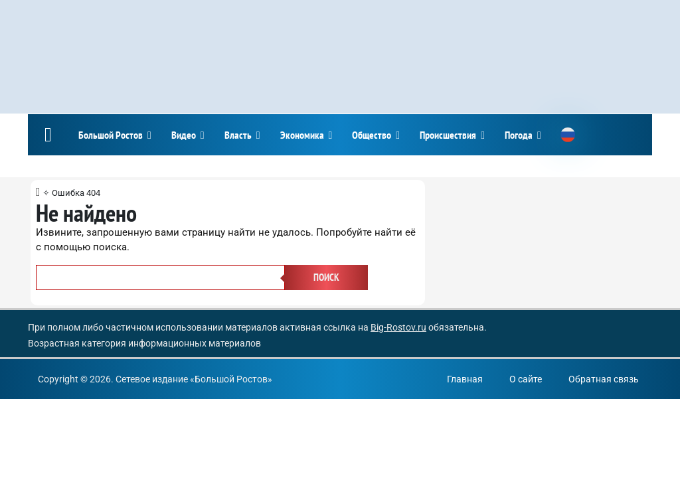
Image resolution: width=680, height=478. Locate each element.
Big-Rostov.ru (398, 327)
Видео (183, 134)
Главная (465, 379)
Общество (371, 134)
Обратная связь (603, 379)
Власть (238, 134)
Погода (519, 134)
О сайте (525, 379)
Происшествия (448, 134)
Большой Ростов (110, 134)
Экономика (302, 134)
